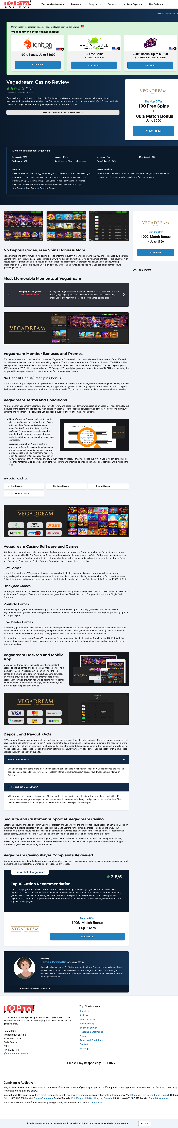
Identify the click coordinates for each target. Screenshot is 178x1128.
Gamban (94, 1102)
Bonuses (76, 4)
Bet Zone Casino (59, 486)
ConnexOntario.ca (43, 1098)
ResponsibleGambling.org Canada (94, 1098)
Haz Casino (15, 486)
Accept (144, 1123)
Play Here (38, 64)
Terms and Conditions (91, 1040)
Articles (84, 1015)
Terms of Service (89, 1027)
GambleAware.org (158, 1098)
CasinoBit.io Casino (18, 493)
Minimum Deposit (133, 4)
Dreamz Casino (101, 486)
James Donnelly (54, 962)
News (83, 1036)
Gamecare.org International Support (150, 1095)
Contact (84, 1044)
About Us (85, 1011)
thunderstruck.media (16, 1053)
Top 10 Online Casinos (53, 4)
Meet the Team (87, 1019)
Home (160, 14)
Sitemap (84, 1048)
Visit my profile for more (35, 988)
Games (112, 4)
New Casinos (156, 4)
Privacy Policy (87, 1023)
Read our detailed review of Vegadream (63, 112)
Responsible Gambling (91, 1032)
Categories (95, 4)
